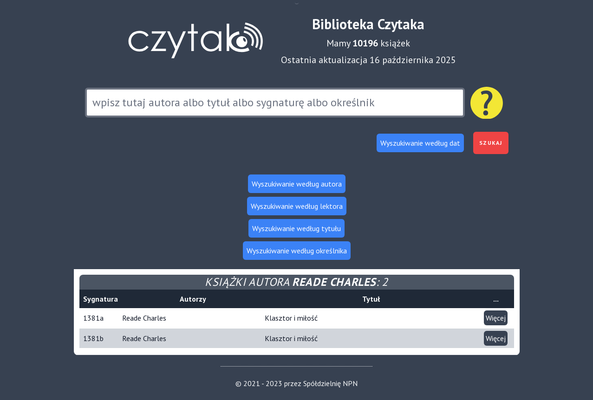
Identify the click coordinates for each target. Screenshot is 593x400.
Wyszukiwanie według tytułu (296, 228)
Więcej (496, 318)
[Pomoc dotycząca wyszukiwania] (486, 103)
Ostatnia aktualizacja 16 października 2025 (368, 60)
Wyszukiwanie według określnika (297, 250)
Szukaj (490, 142)
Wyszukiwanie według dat (420, 143)
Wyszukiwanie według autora (297, 183)
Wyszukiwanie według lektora (297, 206)
